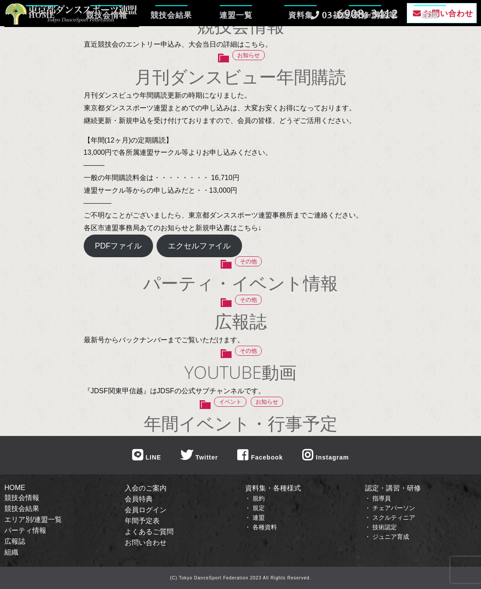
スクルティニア (393, 517)
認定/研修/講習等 (365, 41)
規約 (258, 498)
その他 (248, 261)
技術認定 (384, 527)
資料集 (300, 41)
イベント (230, 401)
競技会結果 (171, 41)
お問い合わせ (146, 542)
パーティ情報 (25, 530)
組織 (430, 41)
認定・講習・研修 (393, 488)
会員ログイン (146, 510)
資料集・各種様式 (273, 488)
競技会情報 (106, 41)
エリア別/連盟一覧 (33, 519)
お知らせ (248, 55)
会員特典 (139, 499)
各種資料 (264, 527)
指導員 (381, 498)
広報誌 (14, 541)
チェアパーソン (393, 507)
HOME (42, 41)
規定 (258, 507)
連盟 (258, 517)
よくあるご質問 (149, 531)
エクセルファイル (199, 246)
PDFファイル (118, 246)
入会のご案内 (146, 488)
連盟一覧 (235, 41)
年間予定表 (142, 520)
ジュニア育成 (390, 536)
